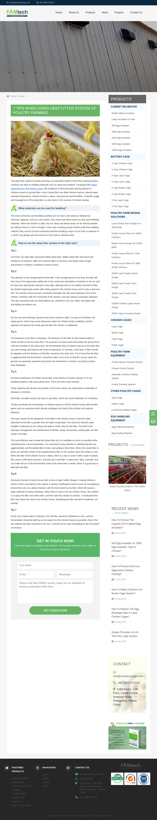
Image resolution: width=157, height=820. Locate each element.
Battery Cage (120, 156)
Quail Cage (117, 397)
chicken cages (36, 188)
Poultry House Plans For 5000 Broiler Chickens (126, 265)
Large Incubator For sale (123, 119)
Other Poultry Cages (126, 391)
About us (74, 12)
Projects (119, 12)
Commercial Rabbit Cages (124, 410)
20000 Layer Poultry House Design (125, 275)
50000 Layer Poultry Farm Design (124, 285)
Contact (122, 664)
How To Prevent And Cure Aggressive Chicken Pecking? (126, 570)
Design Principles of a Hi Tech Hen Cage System (125, 634)
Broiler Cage (118, 332)
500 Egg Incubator (120, 125)
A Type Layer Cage (121, 175)
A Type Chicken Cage (122, 163)
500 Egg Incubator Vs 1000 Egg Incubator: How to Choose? (126, 547)
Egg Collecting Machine (123, 427)
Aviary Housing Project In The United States (127, 473)
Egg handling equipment (120, 418)
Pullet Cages (118, 345)
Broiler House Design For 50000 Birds (127, 245)
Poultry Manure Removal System (127, 362)
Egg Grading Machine (122, 433)
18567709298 (86, 778)
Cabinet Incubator (124, 106)
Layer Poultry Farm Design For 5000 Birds (126, 225)
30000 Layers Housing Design (126, 313)
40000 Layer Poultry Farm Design (124, 295)
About (45, 778)
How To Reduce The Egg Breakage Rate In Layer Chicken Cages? (125, 613)
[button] (112, 475)
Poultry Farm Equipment (120, 353)
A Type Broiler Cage (121, 194)
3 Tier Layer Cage (120, 200)
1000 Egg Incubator (121, 131)
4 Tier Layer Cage (120, 206)
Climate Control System (123, 368)
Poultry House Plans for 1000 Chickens (126, 255)
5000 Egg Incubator (121, 144)
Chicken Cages (121, 320)
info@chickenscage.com (20, 3)
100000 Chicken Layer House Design (126, 305)
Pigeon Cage (118, 404)
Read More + (122, 513)
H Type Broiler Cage (121, 188)
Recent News (125, 509)
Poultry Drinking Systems (124, 384)
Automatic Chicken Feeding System (125, 376)
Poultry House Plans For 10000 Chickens (127, 235)
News (105, 12)
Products (90, 12)
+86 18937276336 (46, 3)
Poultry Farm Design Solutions (125, 215)
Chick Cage (117, 339)
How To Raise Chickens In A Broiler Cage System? (127, 591)
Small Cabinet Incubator (123, 113)
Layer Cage (117, 326)
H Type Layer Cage (121, 181)
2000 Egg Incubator (121, 138)
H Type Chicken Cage (122, 169)
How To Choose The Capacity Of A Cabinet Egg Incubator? (126, 524)
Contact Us (136, 12)
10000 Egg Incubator (122, 150)
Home (59, 12)
